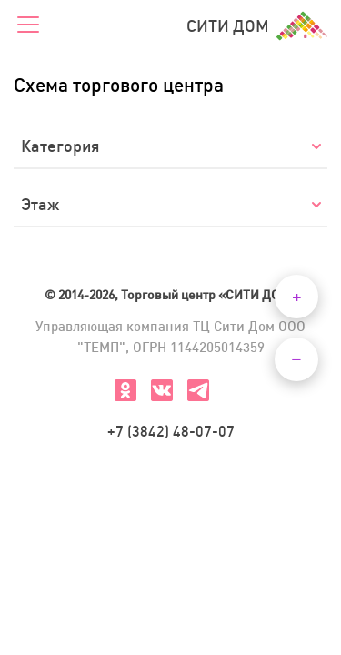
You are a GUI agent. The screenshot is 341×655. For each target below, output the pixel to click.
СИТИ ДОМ (256, 26)
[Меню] (28, 26)
